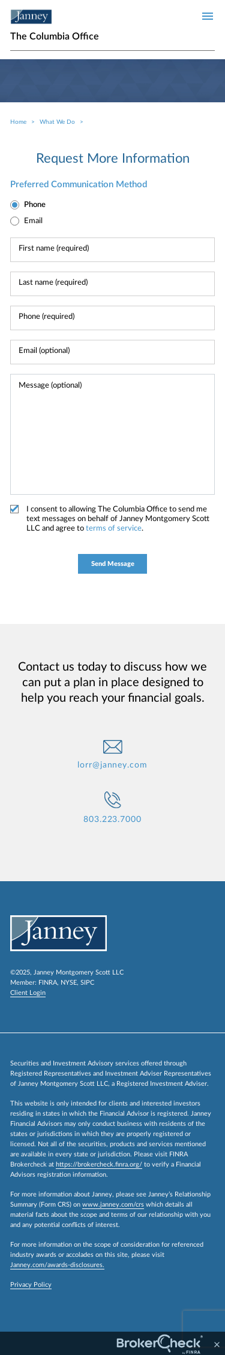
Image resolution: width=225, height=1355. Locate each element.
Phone (35, 205)
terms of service (114, 528)
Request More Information (113, 158)
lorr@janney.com (112, 765)
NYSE (69, 982)
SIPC (87, 982)
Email (33, 221)
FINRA (47, 982)
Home (18, 122)
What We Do (57, 122)
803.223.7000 (112, 819)
